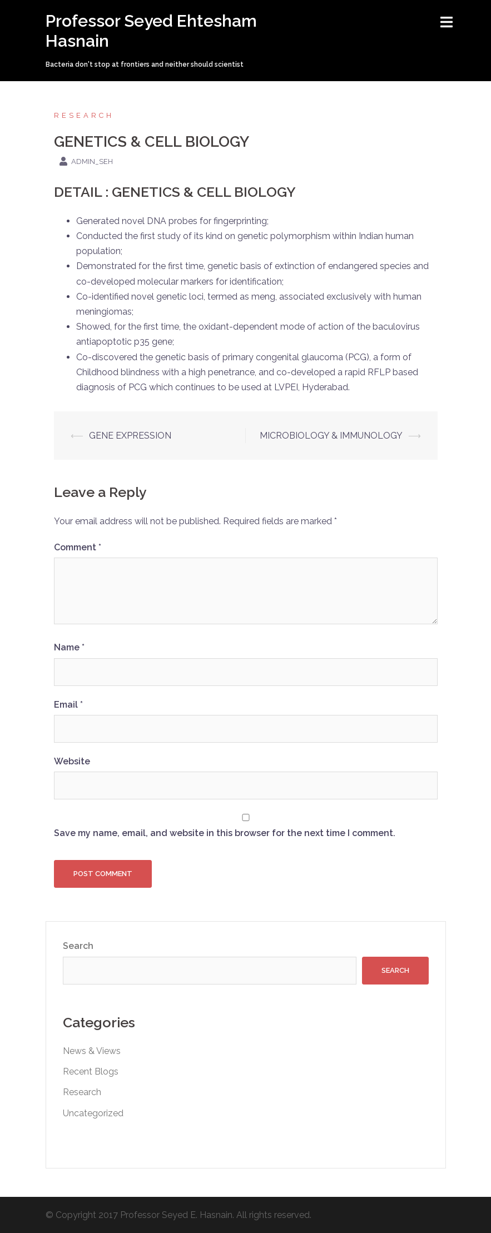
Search (78, 946)
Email (68, 704)
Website (72, 761)
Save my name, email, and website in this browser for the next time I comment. (224, 833)
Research (84, 115)
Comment (77, 547)
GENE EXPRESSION (130, 435)
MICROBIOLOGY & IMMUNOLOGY (331, 435)
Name (69, 647)
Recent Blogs (90, 1071)
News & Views (92, 1051)
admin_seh (92, 161)
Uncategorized (93, 1113)
